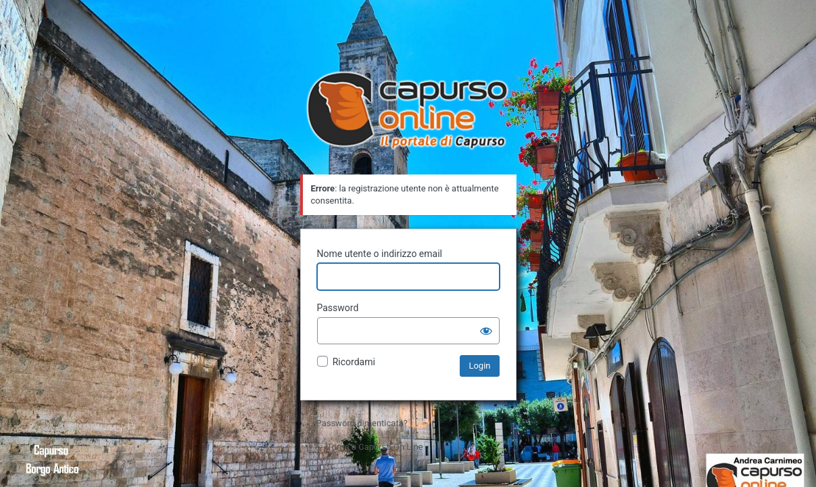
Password (338, 307)
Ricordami (354, 361)
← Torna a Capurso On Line (369, 447)
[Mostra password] (486, 330)
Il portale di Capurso (408, 112)
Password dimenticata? (362, 423)
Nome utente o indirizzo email (379, 253)
